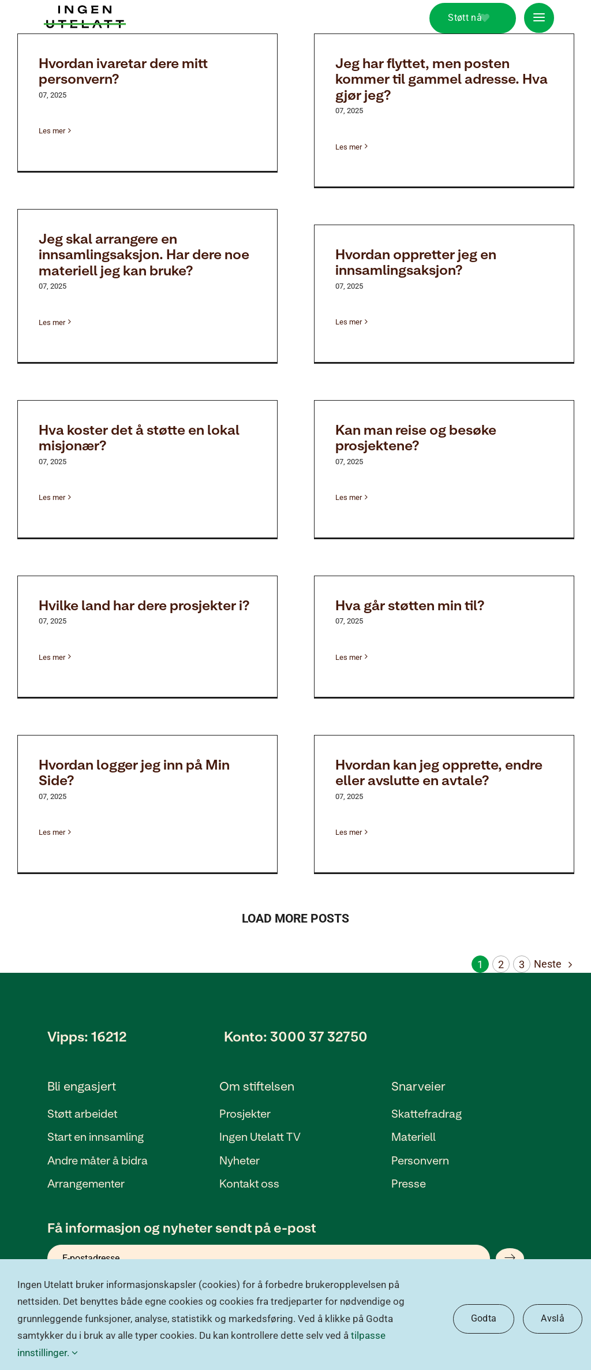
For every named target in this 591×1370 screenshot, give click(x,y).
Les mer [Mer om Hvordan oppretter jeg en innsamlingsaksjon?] (348, 322)
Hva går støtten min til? (410, 605)
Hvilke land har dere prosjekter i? (144, 605)
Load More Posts (295, 918)
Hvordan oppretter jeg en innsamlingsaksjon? (415, 262)
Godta (484, 1318)
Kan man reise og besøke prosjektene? (415, 437)
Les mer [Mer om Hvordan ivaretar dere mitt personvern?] (52, 130)
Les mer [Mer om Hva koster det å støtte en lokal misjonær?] (52, 497)
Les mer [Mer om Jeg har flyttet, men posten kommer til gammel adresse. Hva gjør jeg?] (348, 147)
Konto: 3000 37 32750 (296, 1036)
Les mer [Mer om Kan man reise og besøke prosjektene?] (348, 497)
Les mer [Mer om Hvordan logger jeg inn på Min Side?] (52, 832)
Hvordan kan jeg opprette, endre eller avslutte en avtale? (439, 772)
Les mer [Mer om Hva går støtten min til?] (348, 657)
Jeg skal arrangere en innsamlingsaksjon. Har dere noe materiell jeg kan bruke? (144, 254)
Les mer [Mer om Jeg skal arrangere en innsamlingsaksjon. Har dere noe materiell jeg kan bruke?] (52, 322)
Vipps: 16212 (86, 1036)
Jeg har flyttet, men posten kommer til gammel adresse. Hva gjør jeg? (441, 78)
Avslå (552, 1318)
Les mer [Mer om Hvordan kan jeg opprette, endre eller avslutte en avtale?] (348, 832)
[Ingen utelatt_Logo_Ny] (85, 10)
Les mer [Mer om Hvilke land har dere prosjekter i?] (52, 657)
